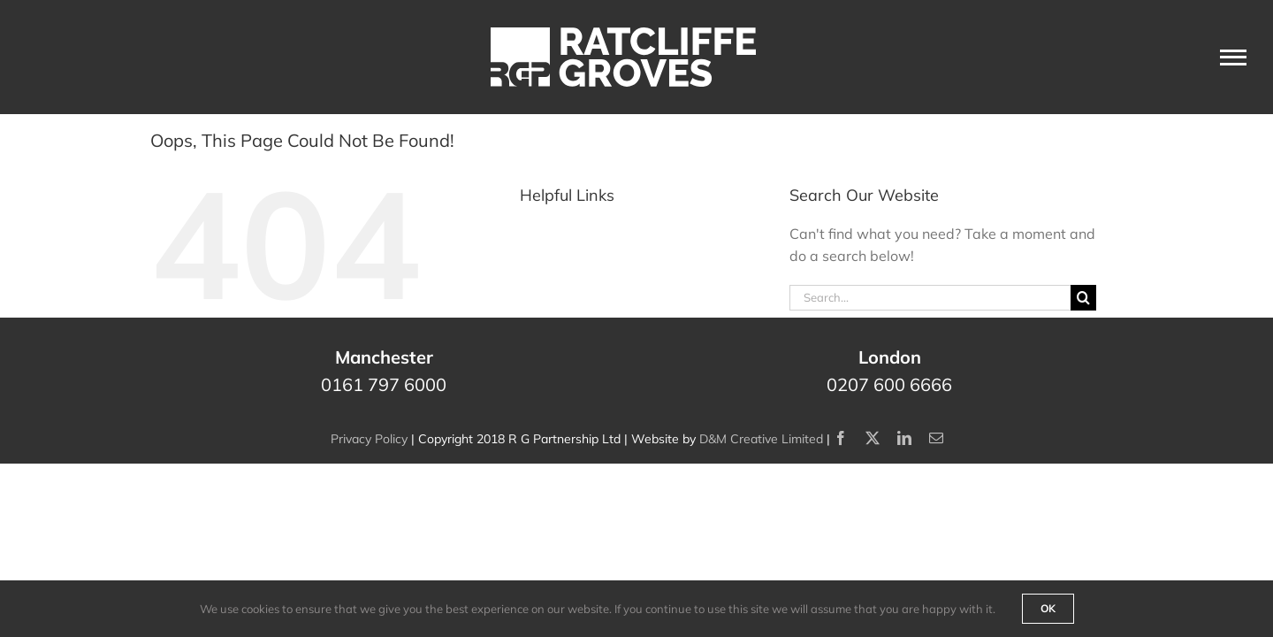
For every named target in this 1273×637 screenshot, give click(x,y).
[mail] (936, 438)
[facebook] (841, 438)
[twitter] (872, 438)
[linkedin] (904, 438)
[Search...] (930, 298)
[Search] (1083, 298)
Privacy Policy (369, 439)
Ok (1048, 608)
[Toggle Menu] (1233, 57)
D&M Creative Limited (761, 439)
